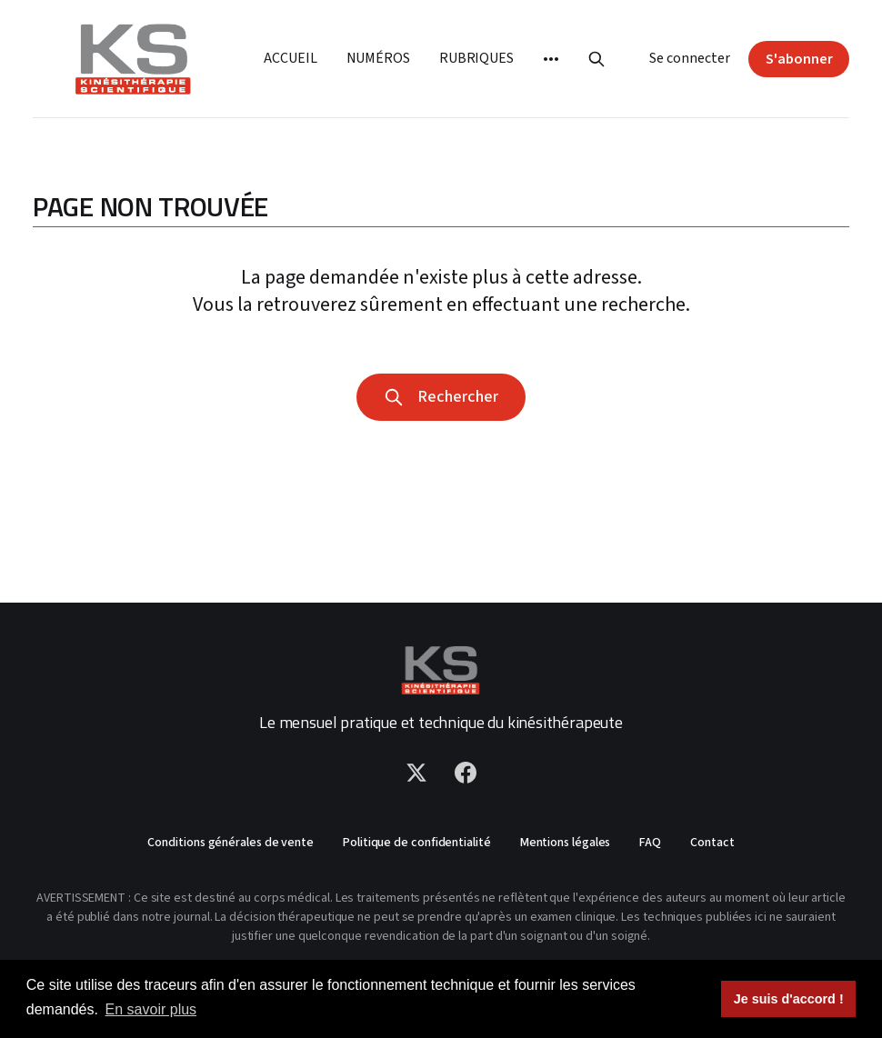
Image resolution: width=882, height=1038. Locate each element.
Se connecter (689, 58)
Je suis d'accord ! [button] (789, 999)
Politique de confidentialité (417, 842)
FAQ (650, 842)
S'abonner (799, 59)
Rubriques (476, 58)
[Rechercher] (596, 59)
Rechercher (441, 396)
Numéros (378, 58)
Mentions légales (565, 842)
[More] (551, 59)
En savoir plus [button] (151, 1009)
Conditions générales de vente (230, 842)
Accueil (290, 58)
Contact (712, 842)
